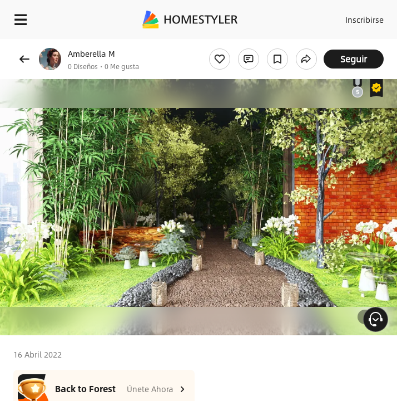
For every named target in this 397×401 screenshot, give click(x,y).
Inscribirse (364, 19)
